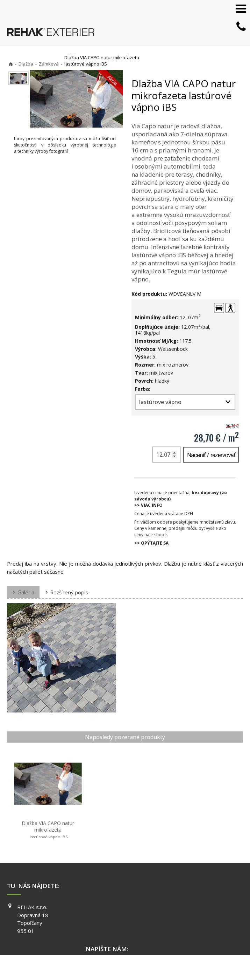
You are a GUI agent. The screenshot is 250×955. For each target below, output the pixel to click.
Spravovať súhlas (122, 941)
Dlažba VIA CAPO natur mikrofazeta (37, 809)
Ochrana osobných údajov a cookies (193, 934)
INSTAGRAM (193, 889)
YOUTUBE (190, 899)
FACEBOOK (191, 879)
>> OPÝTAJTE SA (151, 543)
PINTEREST (192, 909)
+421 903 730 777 (117, 880)
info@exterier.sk (116, 889)
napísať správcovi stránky (125, 934)
